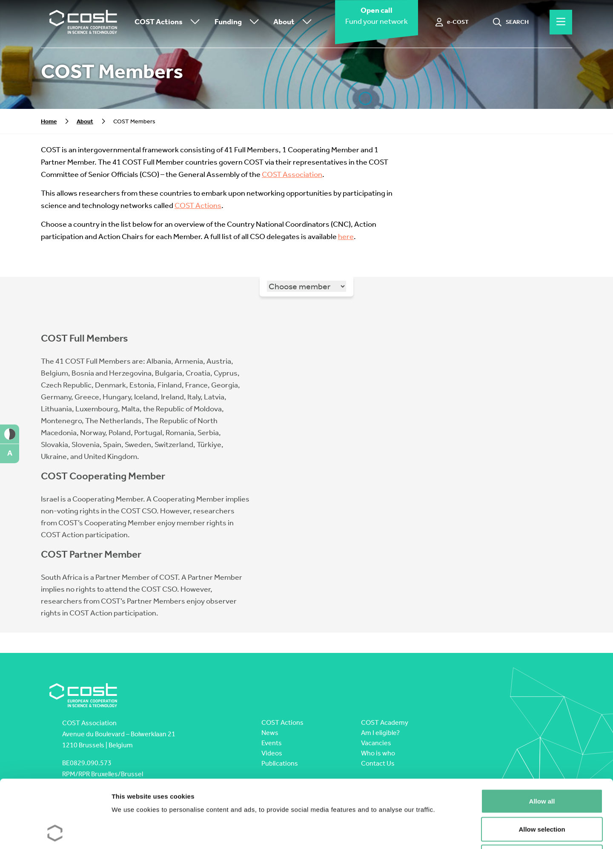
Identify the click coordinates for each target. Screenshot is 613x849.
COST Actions (169, 22)
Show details (447, 832)
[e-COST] (452, 22)
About (294, 22)
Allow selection (541, 765)
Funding (239, 22)
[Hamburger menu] (561, 22)
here (346, 236)
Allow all (542, 737)
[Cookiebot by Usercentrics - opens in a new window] (55, 832)
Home (49, 121)
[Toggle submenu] (193, 22)
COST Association (292, 174)
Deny (542, 793)
